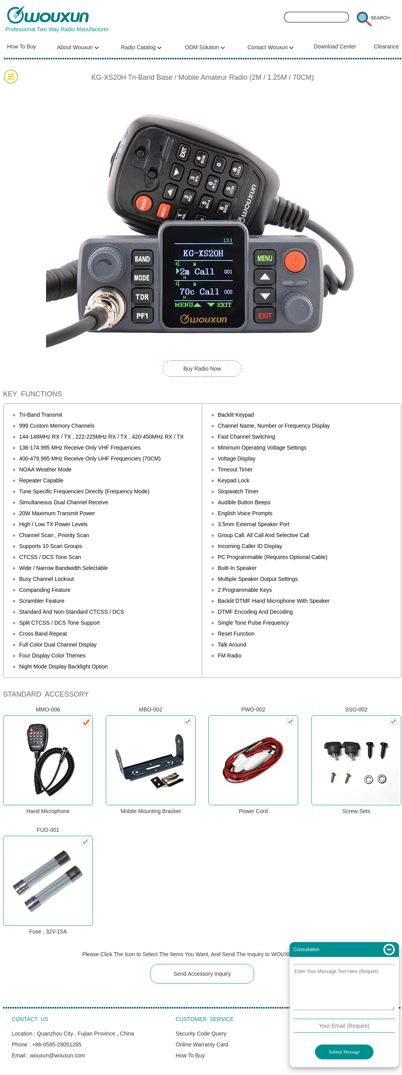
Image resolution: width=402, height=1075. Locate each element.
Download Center (335, 46)
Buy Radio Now (202, 369)
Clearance (386, 46)
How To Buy (21, 46)
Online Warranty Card (202, 1044)
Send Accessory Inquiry (202, 974)
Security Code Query (201, 1033)
